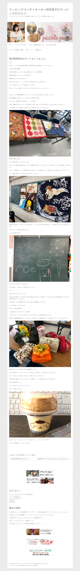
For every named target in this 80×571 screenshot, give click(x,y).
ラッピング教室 (30, 455)
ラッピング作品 (13, 496)
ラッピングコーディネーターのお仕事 (19, 494)
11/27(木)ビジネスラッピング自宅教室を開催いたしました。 (25, 523)
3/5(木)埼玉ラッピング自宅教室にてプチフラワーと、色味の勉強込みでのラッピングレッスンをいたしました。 (39, 512)
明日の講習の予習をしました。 (19, 459)
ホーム (11, 45)
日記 (10, 500)
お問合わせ (38, 50)
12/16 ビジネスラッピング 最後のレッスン (22, 520)
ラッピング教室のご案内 (16, 50)
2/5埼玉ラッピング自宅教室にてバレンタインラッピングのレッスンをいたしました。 (32, 515)
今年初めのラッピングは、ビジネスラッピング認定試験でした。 (26, 518)
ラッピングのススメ (21, 45)
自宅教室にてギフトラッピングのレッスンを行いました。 (53, 459)
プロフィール (29, 50)
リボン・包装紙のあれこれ (36, 45)
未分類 (11, 502)
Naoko (13, 455)
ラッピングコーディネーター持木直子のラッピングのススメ (39, 11)
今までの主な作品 (51, 45)
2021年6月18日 (20, 455)
